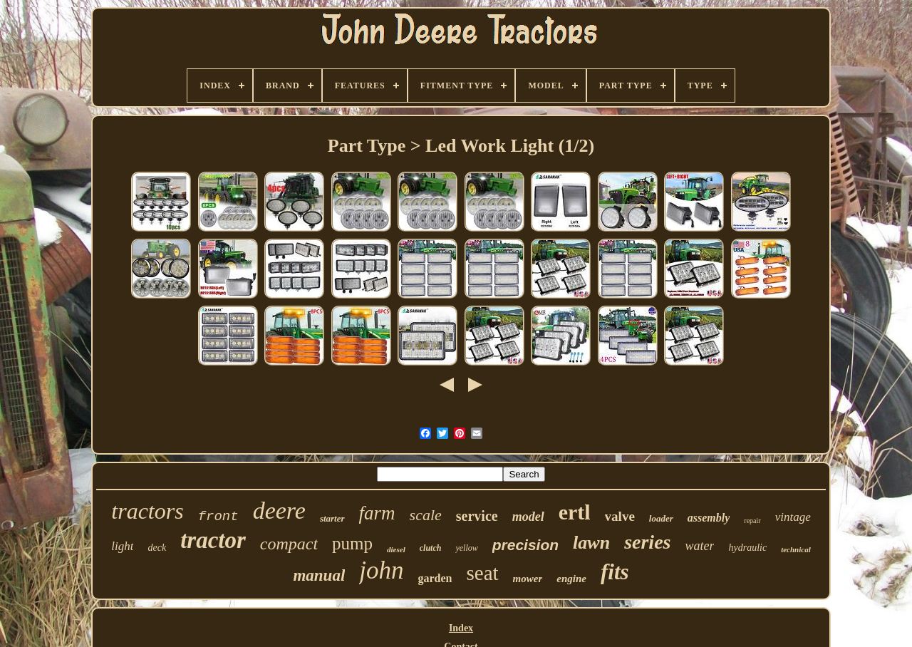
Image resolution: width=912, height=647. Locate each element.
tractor (213, 540)
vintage (793, 517)
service (477, 516)
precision (525, 545)
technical (796, 549)
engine (571, 578)
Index (461, 628)
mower (528, 578)
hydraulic (747, 547)
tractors (147, 511)
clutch (431, 548)
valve (620, 516)
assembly (709, 518)
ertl (575, 512)
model (528, 516)
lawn (591, 542)
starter (332, 518)
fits (615, 571)
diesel (396, 549)
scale (426, 515)
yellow (466, 548)
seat (483, 572)
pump (352, 543)
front (218, 516)
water (699, 546)
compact (289, 543)
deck (156, 547)
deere (279, 510)
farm (377, 513)
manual (319, 575)
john (381, 570)
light (122, 546)
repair (752, 520)
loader (661, 518)
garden (435, 578)
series (647, 542)
